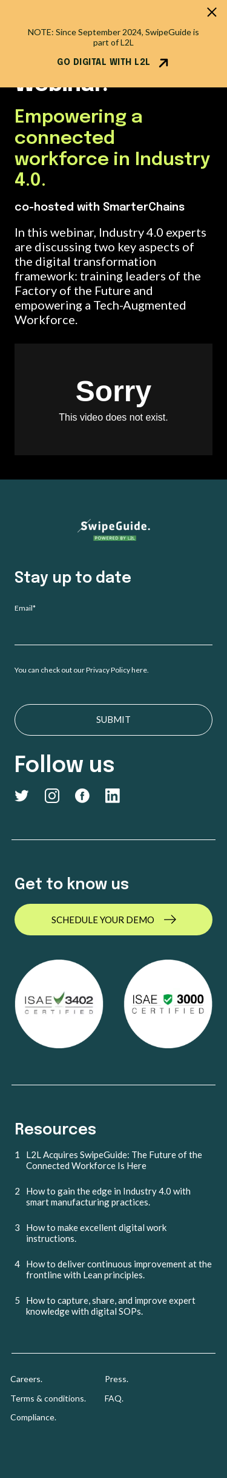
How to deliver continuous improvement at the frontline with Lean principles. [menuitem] (119, 1269)
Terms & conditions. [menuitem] (48, 1398)
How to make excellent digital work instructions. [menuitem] (96, 1233)
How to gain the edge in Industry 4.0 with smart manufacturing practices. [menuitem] (108, 1196)
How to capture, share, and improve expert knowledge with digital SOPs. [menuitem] (111, 1306)
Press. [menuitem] (116, 1379)
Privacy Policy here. (118, 669)
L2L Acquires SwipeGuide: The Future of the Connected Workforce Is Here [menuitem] (114, 1160)
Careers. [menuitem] (26, 1379)
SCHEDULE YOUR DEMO (102, 919)
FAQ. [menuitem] (114, 1398)
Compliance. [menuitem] (33, 1417)
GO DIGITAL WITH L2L (113, 63)
